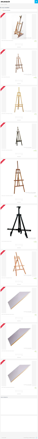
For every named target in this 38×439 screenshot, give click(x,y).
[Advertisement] (19, 406)
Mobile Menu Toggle (36, 1)
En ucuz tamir (4, 437)
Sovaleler (5, 4)
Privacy (27, 437)
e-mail (25, 437)
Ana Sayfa (2, 4)
